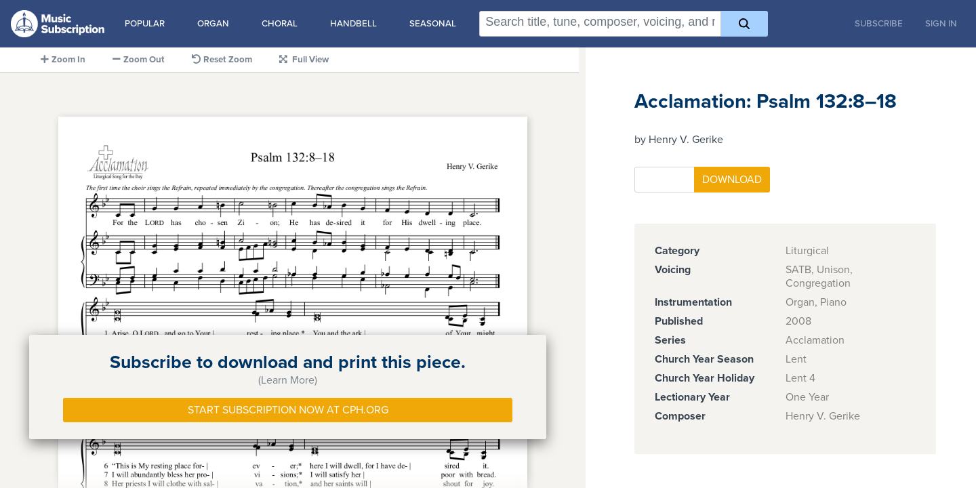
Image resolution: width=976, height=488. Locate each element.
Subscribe (879, 23)
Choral (280, 23)
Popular (145, 23)
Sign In (941, 23)
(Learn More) (287, 380)
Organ (213, 23)
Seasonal (432, 23)
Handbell (353, 23)
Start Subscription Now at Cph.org (288, 410)
